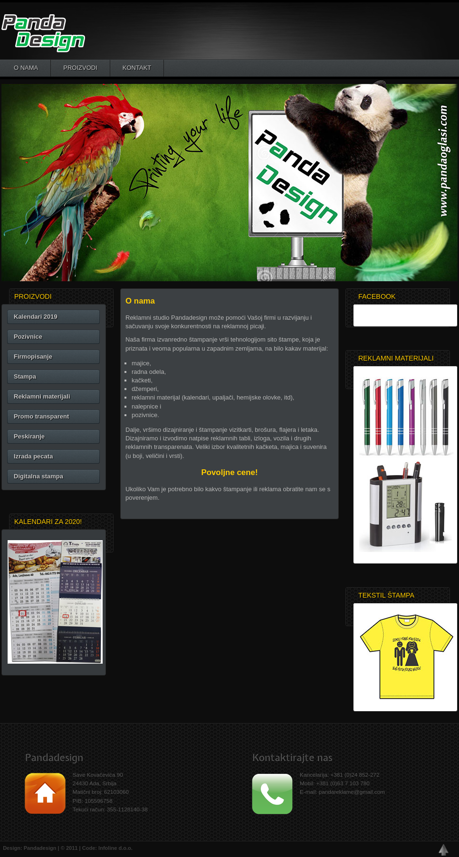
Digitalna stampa (38, 476)
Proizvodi (80, 67)
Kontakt (137, 67)
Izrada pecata (33, 456)
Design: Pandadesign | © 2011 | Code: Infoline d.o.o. (66, 848)
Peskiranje (29, 436)
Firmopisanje (33, 356)
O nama (26, 67)
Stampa (25, 376)
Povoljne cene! (229, 472)
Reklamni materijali (42, 396)
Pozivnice (28, 336)
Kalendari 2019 (35, 316)
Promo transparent (41, 416)
